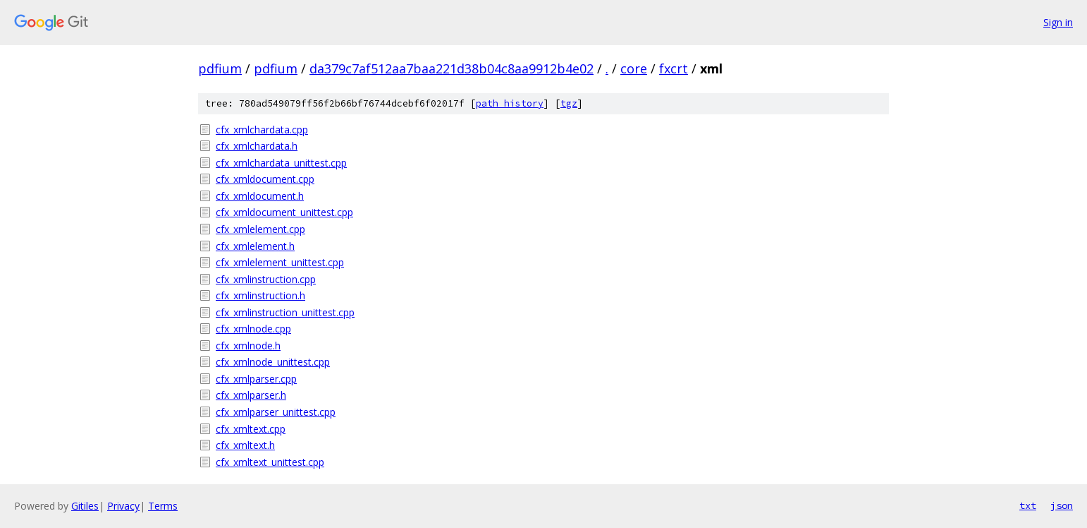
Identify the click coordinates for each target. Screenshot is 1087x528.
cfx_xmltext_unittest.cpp (270, 462)
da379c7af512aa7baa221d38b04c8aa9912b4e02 (451, 68)
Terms (163, 505)
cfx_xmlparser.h (251, 395)
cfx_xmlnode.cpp (253, 328)
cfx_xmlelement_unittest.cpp (280, 262)
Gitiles (85, 505)
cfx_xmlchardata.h (256, 145)
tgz (568, 103)
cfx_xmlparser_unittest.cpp (276, 412)
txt (1027, 505)
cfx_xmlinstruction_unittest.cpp (285, 312)
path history (510, 103)
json (1061, 505)
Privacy (123, 505)
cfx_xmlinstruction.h (260, 295)
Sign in (1058, 22)
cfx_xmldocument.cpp (265, 179)
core (633, 68)
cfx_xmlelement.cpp (260, 229)
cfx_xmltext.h (245, 445)
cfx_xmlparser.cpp (256, 378)
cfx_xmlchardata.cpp (262, 129)
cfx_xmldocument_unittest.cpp (284, 212)
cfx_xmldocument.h (260, 196)
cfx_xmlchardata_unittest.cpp (281, 162)
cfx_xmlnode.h (248, 345)
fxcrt (673, 68)
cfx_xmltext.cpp (250, 429)
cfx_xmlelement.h (255, 246)
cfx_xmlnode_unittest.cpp (273, 361)
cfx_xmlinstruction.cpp (266, 279)
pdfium (220, 68)
